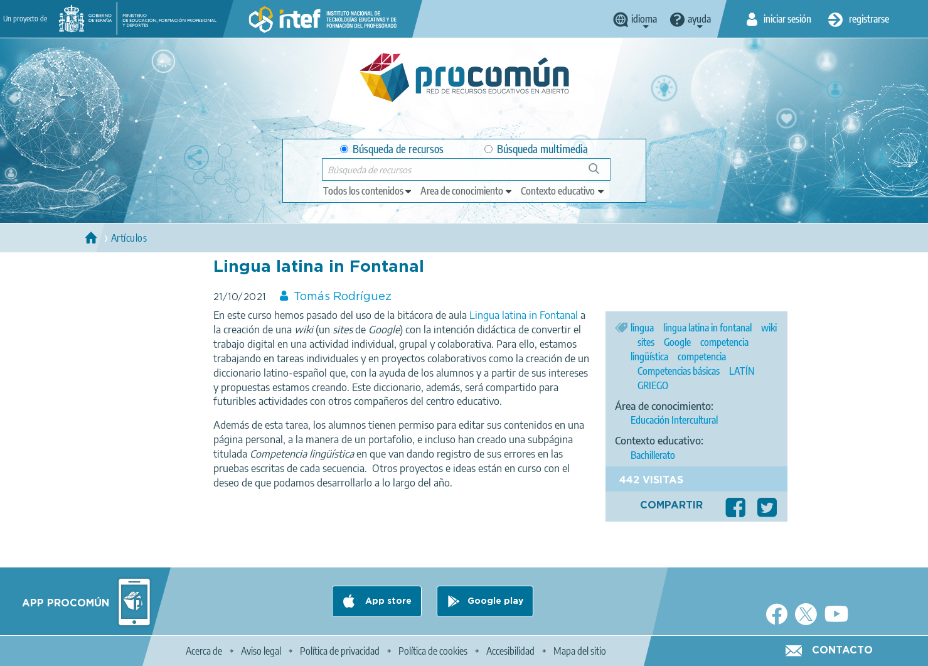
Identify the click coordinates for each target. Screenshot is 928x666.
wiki (769, 327)
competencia (702, 356)
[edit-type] (368, 191)
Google (677, 342)
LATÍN (741, 371)
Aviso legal (261, 651)
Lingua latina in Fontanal (523, 315)
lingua (642, 327)
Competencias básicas (678, 371)
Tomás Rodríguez (343, 297)
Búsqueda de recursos (392, 149)
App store (387, 601)
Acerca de (204, 651)
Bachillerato (653, 455)
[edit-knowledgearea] (467, 191)
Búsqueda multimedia (536, 149)
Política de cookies (432, 651)
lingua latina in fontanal (707, 327)
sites (645, 342)
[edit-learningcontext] (563, 191)
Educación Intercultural (674, 420)
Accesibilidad (510, 651)
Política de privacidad (340, 651)
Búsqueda (601, 173)
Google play (495, 601)
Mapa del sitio (579, 651)
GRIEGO (652, 385)
